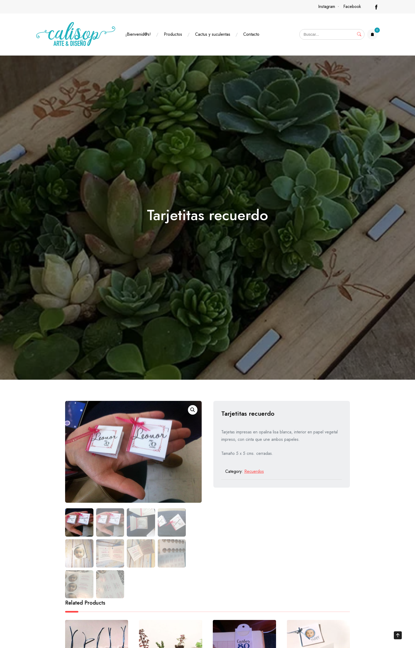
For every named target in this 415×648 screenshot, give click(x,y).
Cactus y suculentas (212, 34)
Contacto (251, 34)
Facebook (352, 6)
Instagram (326, 6)
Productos (173, 34)
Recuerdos (254, 471)
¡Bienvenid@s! (138, 34)
